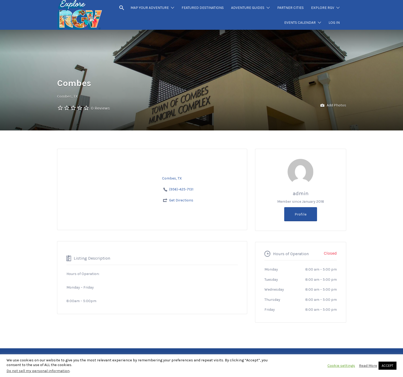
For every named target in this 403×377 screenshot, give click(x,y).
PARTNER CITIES (290, 7)
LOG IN (334, 22)
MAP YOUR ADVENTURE (150, 7)
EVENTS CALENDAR (300, 22)
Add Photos (333, 106)
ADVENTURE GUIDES (247, 7)
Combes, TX (67, 96)
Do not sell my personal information (38, 371)
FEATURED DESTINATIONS (203, 7)
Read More (368, 365)
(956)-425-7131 (181, 189)
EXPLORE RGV (322, 7)
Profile (301, 214)
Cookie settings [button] (341, 365)
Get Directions (181, 200)
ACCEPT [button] (387, 366)
